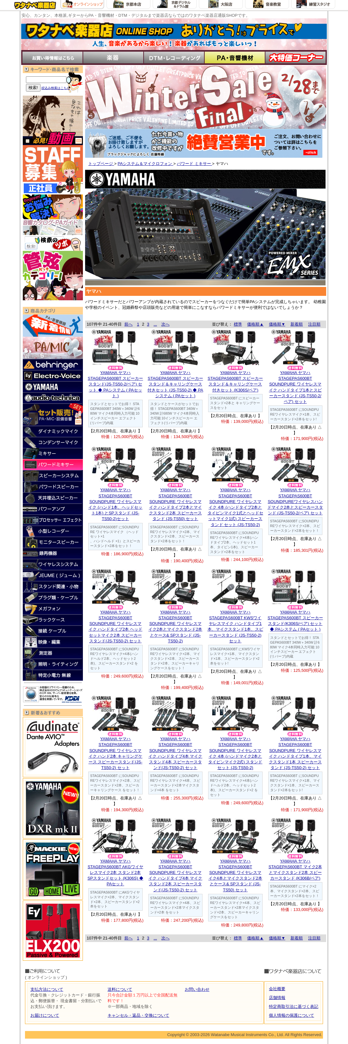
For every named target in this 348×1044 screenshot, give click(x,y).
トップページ (101, 163)
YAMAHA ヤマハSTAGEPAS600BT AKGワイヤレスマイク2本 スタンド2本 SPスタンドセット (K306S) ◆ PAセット (115, 873)
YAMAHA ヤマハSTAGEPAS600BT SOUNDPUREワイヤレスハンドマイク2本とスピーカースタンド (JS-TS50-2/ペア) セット (295, 501)
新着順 (296, 324)
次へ (165, 324)
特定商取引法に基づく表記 (293, 1006)
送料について (120, 989)
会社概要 (277, 988)
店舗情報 (277, 997)
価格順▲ (255, 324)
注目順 (314, 324)
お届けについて (44, 1015)
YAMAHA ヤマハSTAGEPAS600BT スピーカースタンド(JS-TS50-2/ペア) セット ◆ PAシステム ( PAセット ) (115, 384)
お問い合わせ (197, 989)
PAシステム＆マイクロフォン (145, 163)
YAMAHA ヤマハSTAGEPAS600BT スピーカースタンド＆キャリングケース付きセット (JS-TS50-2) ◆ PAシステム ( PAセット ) (175, 384)
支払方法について (46, 989)
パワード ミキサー (194, 163)
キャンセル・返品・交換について (138, 1015)
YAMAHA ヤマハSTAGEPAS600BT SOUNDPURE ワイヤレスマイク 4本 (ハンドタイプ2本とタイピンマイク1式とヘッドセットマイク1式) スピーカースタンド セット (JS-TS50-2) (235, 507)
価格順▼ (277, 324)
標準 (238, 324)
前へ (128, 324)
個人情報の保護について (291, 1015)
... (155, 324)
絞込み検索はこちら (55, 88)
